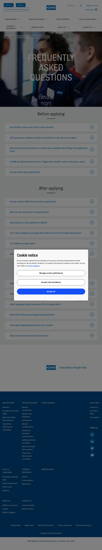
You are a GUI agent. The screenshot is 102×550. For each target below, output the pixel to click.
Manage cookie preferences (51, 273)
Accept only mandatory (51, 282)
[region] (51, 275)
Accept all (51, 291)
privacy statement (34, 266)
